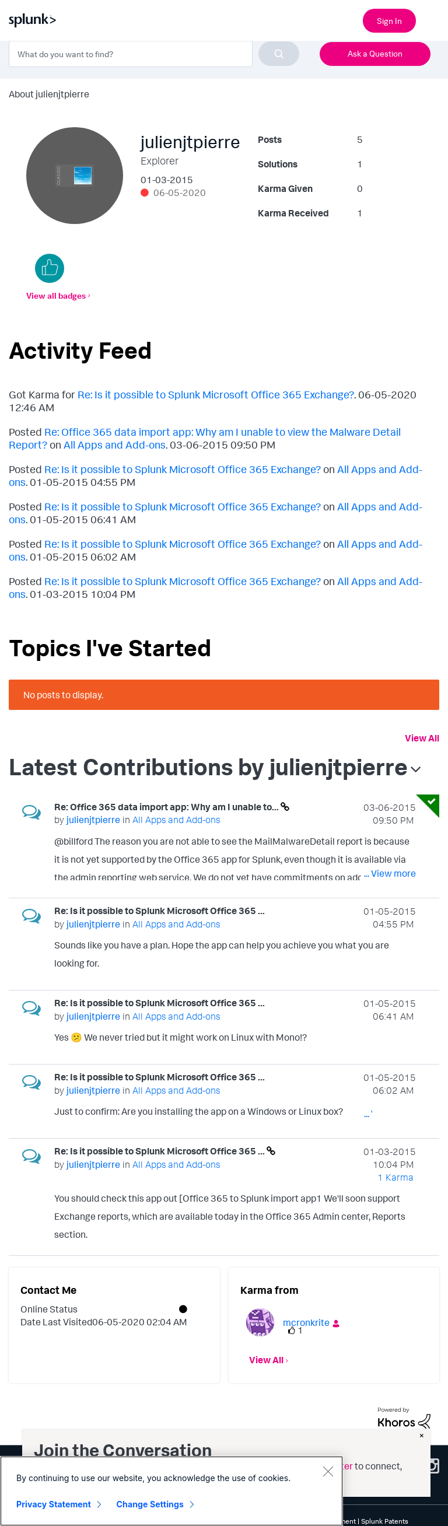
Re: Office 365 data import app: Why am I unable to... (167, 807)
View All (422, 738)
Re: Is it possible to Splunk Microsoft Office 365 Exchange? (216, 394)
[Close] (328, 1471)
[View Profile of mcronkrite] (306, 1322)
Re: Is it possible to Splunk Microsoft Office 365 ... (159, 910)
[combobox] (154, 53)
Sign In (389, 21)
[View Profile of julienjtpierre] (93, 819)
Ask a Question (375, 53)
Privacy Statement (53, 1504)
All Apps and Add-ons (115, 444)
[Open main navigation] (432, 19)
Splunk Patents (384, 1521)
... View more (390, 873)
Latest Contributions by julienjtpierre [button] (208, 766)
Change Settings (150, 1504)
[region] (171, 1491)
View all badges (56, 295)
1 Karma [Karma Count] (395, 1177)
